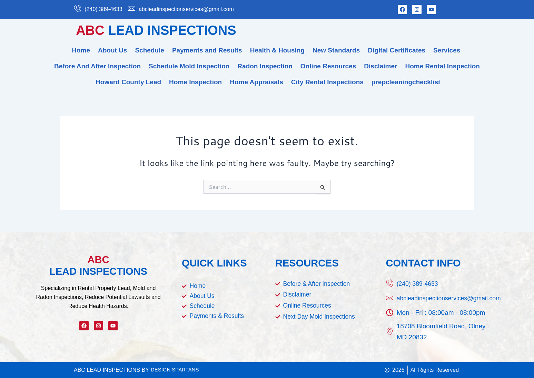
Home (81, 50)
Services (446, 50)
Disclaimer (380, 66)
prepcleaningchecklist (406, 82)
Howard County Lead (128, 82)
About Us (112, 50)
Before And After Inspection (97, 66)
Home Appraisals (256, 82)
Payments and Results (207, 50)
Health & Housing (277, 50)
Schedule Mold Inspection (189, 66)
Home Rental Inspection (442, 66)
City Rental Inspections (327, 82)
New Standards (336, 50)
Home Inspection (195, 82)
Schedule (149, 50)
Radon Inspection (264, 66)
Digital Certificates (396, 50)
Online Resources (328, 66)
